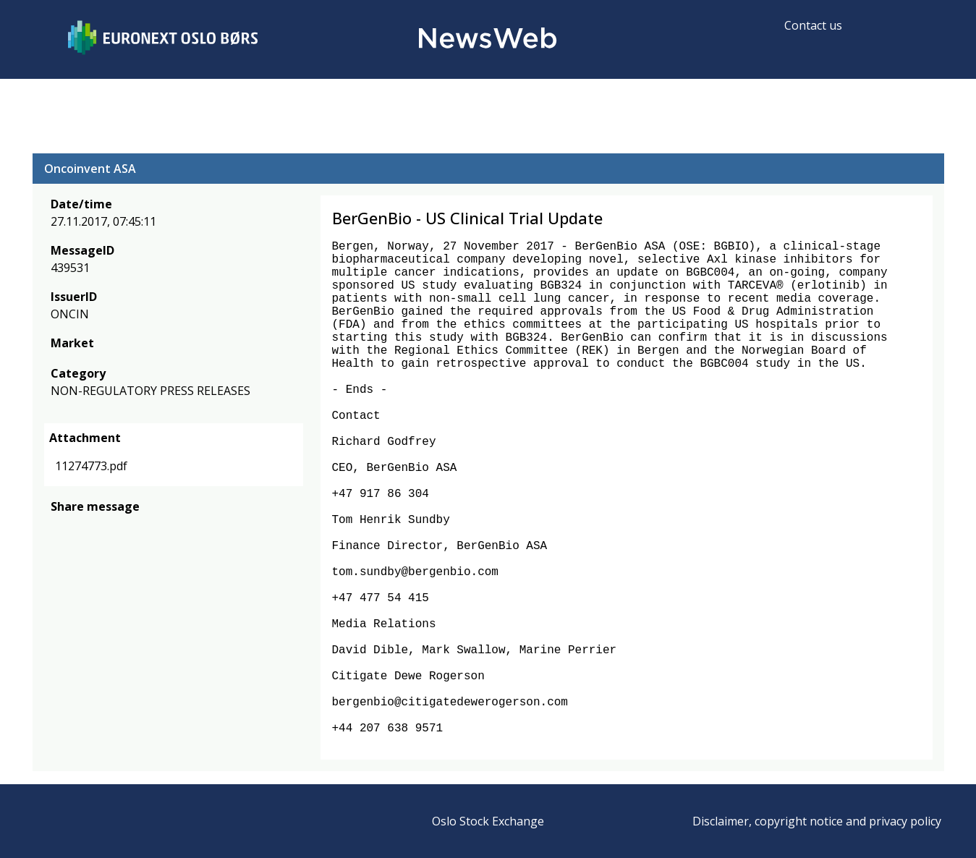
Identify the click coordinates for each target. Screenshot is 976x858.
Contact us (813, 25)
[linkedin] (109, 528)
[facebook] (59, 528)
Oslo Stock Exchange (488, 821)
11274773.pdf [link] (91, 466)
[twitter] (82, 527)
